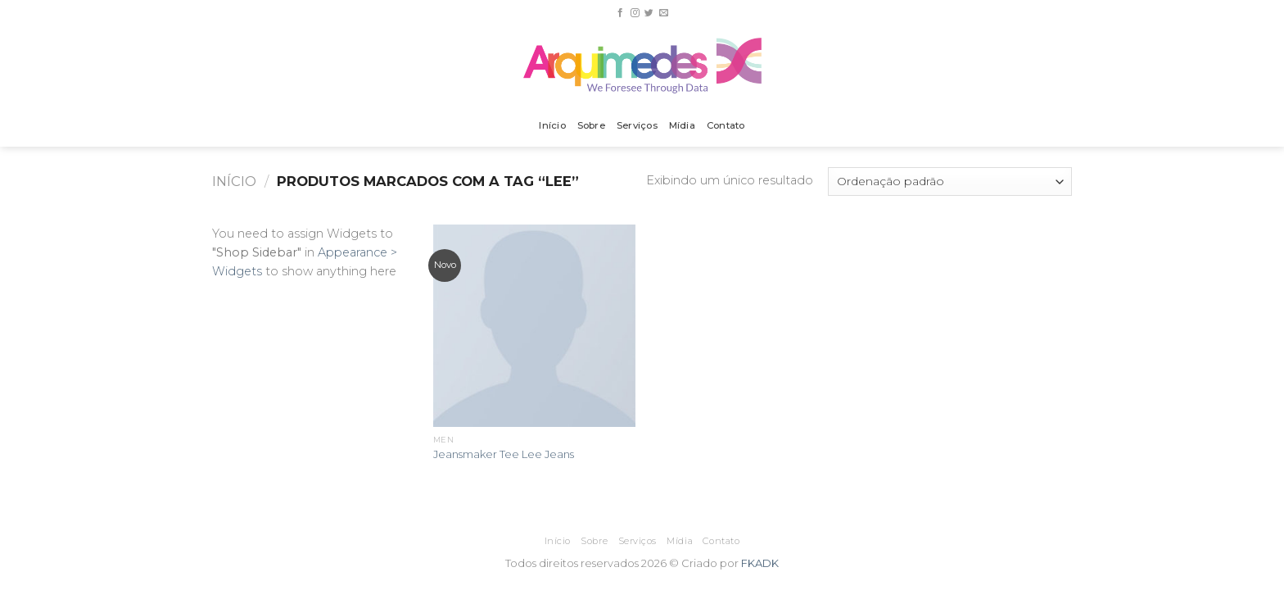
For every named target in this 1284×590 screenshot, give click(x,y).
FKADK (760, 563)
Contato (726, 125)
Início (552, 125)
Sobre (591, 125)
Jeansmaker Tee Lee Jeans (503, 454)
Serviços (637, 125)
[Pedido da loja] (950, 181)
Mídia (682, 125)
